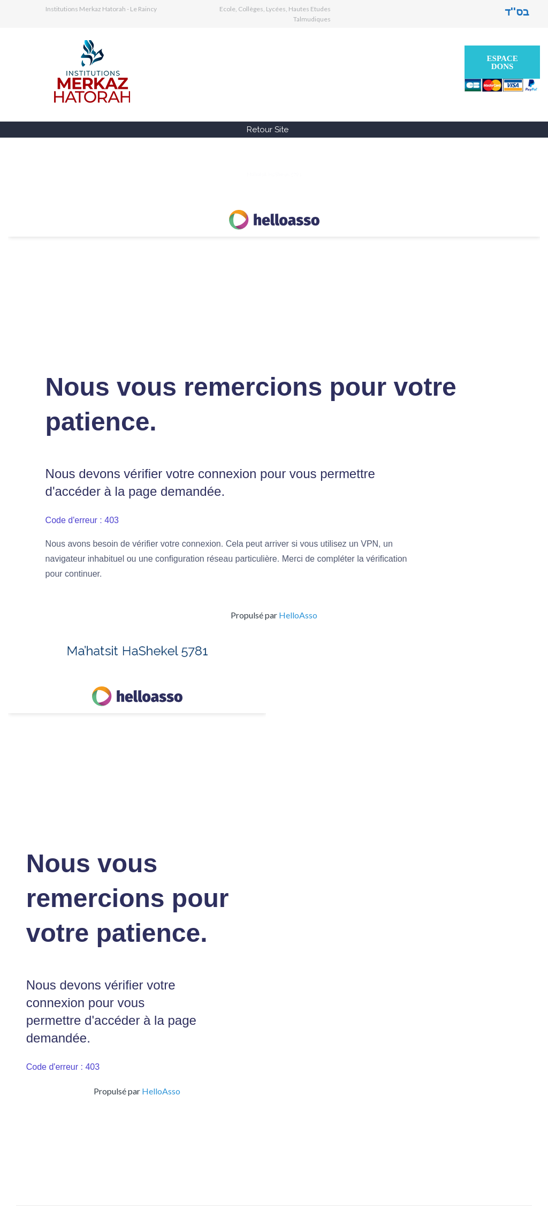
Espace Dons (502, 62)
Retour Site (267, 129)
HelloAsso (298, 615)
